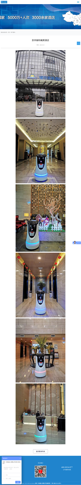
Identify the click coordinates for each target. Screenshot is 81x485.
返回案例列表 (40, 451)
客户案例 (13, 32)
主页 (9, 32)
